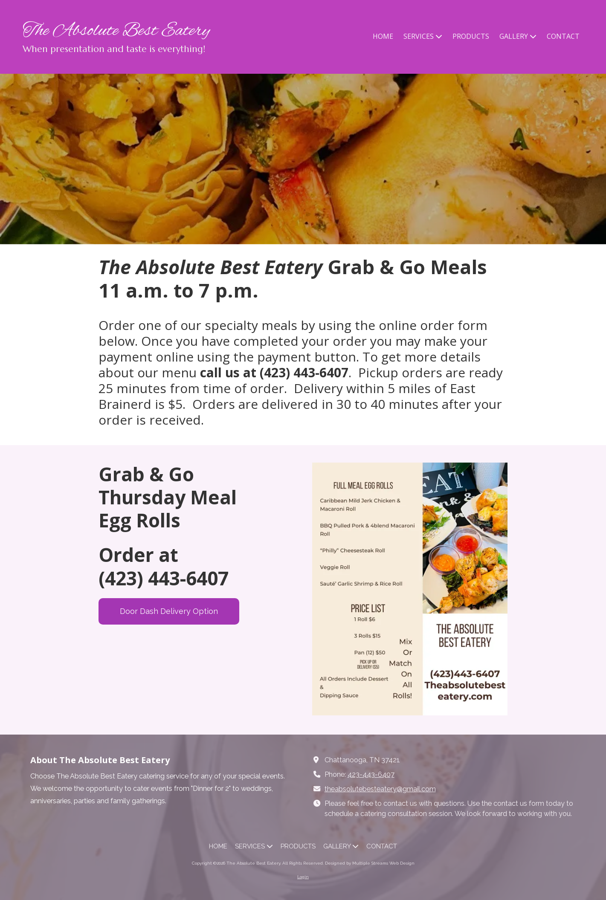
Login (303, 876)
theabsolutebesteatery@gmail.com (380, 789)
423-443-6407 (371, 774)
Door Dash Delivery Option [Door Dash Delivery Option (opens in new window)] (169, 611)
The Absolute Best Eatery (116, 31)
